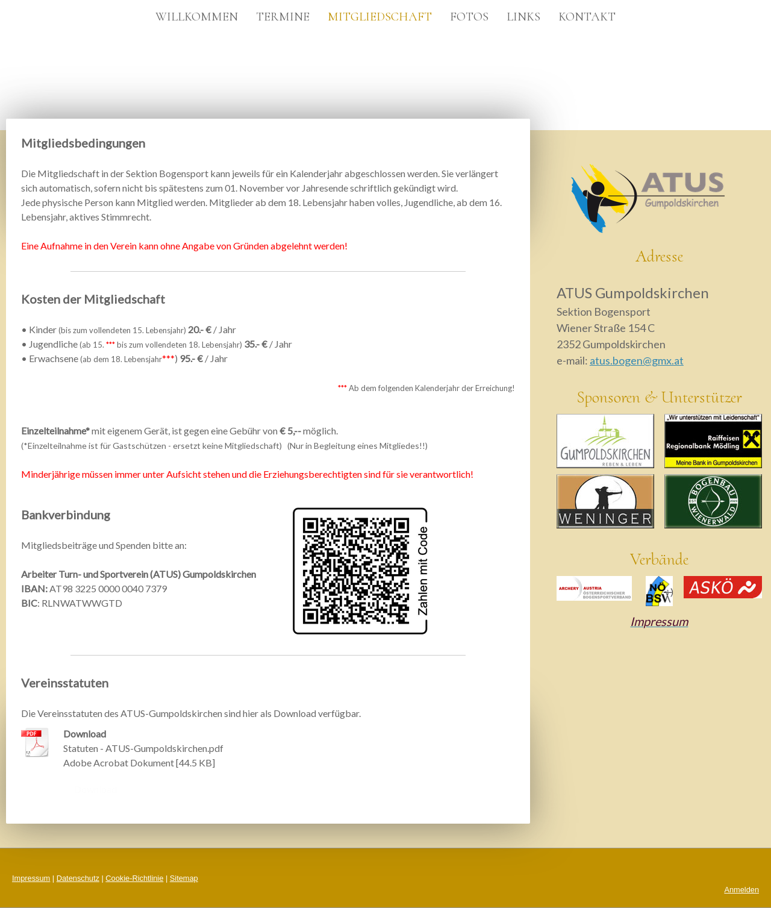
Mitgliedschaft (380, 17)
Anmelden (741, 889)
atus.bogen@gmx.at (637, 360)
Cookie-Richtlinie (134, 878)
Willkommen (196, 17)
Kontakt (587, 17)
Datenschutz (78, 878)
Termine (283, 17)
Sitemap (184, 878)
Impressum (31, 878)
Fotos (469, 17)
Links (523, 17)
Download (95, 789)
